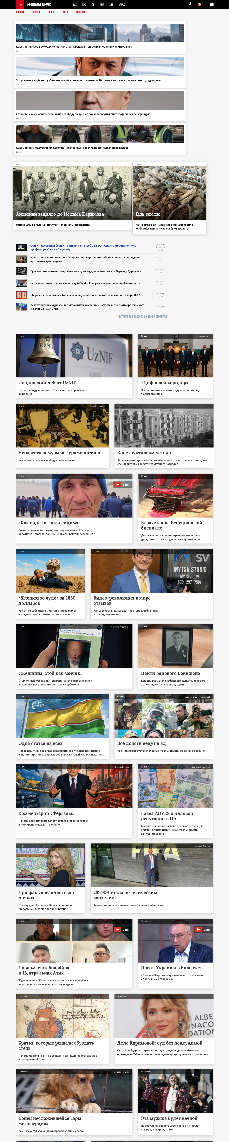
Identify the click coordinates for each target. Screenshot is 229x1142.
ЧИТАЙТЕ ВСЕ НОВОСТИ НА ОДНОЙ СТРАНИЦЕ (142, 229)
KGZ (85, 4)
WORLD (124, 4)
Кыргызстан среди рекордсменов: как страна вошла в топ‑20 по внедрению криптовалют (37, 52)
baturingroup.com (136, 1139)
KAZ (75, 4)
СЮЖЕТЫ (82, 12)
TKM (104, 4)
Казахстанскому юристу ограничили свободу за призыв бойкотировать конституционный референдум (140, 54)
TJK (94, 4)
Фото (66, 12)
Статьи (37, 12)
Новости (20, 12)
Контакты (23, 1133)
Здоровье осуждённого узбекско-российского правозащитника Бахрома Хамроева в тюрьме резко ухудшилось (86, 54)
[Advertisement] (193, 199)
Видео (52, 12)
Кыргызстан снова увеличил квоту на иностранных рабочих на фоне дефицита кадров (191, 50)
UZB (113, 4)
